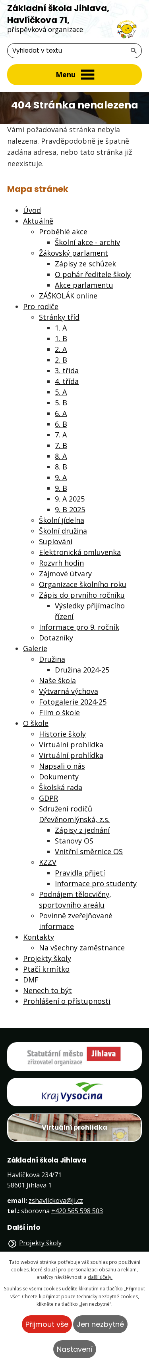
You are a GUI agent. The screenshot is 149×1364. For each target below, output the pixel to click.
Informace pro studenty (96, 883)
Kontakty (38, 937)
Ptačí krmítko (46, 969)
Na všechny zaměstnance (82, 947)
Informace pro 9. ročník (79, 627)
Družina (52, 659)
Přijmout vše (46, 1324)
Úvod (32, 210)
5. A (61, 392)
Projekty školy (47, 958)
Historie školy (62, 734)
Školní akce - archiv (87, 242)
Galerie (35, 648)
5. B (61, 402)
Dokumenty (59, 776)
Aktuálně (38, 221)
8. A (61, 456)
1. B (61, 338)
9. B (61, 488)
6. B (61, 424)
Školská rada (60, 787)
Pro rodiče (40, 306)
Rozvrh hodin (61, 563)
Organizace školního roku (82, 584)
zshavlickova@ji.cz (56, 1200)
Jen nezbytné (100, 1324)
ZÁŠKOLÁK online (68, 295)
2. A (61, 349)
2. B (61, 360)
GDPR (48, 798)
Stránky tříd (59, 317)
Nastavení (75, 1349)
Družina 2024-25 (82, 669)
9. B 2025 (70, 509)
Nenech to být (47, 990)
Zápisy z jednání (82, 830)
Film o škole (59, 712)
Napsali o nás (62, 766)
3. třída (67, 370)
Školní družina (63, 531)
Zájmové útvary (65, 573)
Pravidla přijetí (80, 873)
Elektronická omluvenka (80, 552)
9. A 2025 (70, 498)
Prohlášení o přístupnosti (66, 1001)
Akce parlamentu (84, 285)
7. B (61, 445)
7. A (61, 434)
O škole (35, 723)
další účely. (100, 1277)
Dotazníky (56, 637)
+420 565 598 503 (77, 1210)
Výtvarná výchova (68, 691)
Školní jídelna (61, 520)
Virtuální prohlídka (71, 744)
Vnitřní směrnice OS (89, 851)
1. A (61, 327)
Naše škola (57, 680)
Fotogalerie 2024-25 (72, 702)
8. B (61, 466)
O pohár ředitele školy (93, 274)
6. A (61, 413)
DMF (31, 979)
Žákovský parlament (73, 253)
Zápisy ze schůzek (85, 263)
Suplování (55, 541)
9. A (61, 477)
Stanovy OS (74, 840)
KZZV (47, 862)
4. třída (67, 381)
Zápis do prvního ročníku (82, 595)
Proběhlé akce (63, 231)
